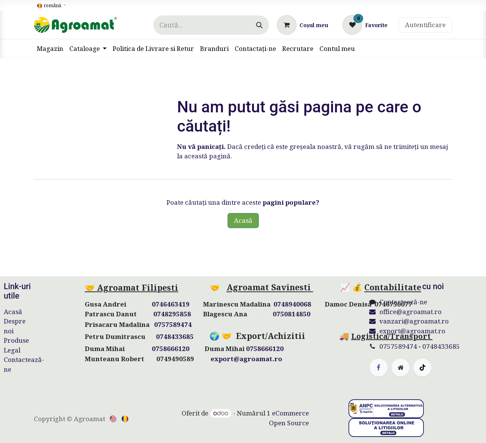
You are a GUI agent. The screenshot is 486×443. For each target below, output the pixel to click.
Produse (16, 340)
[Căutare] (259, 25)
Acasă (243, 220)
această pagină (207, 156)
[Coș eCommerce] (303, 24)
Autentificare (425, 24)
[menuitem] (50, 49)
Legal (12, 350)
